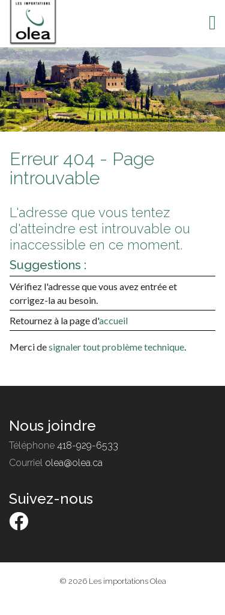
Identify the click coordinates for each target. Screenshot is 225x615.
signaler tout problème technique (116, 346)
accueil (113, 320)
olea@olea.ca (74, 462)
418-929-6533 (87, 445)
